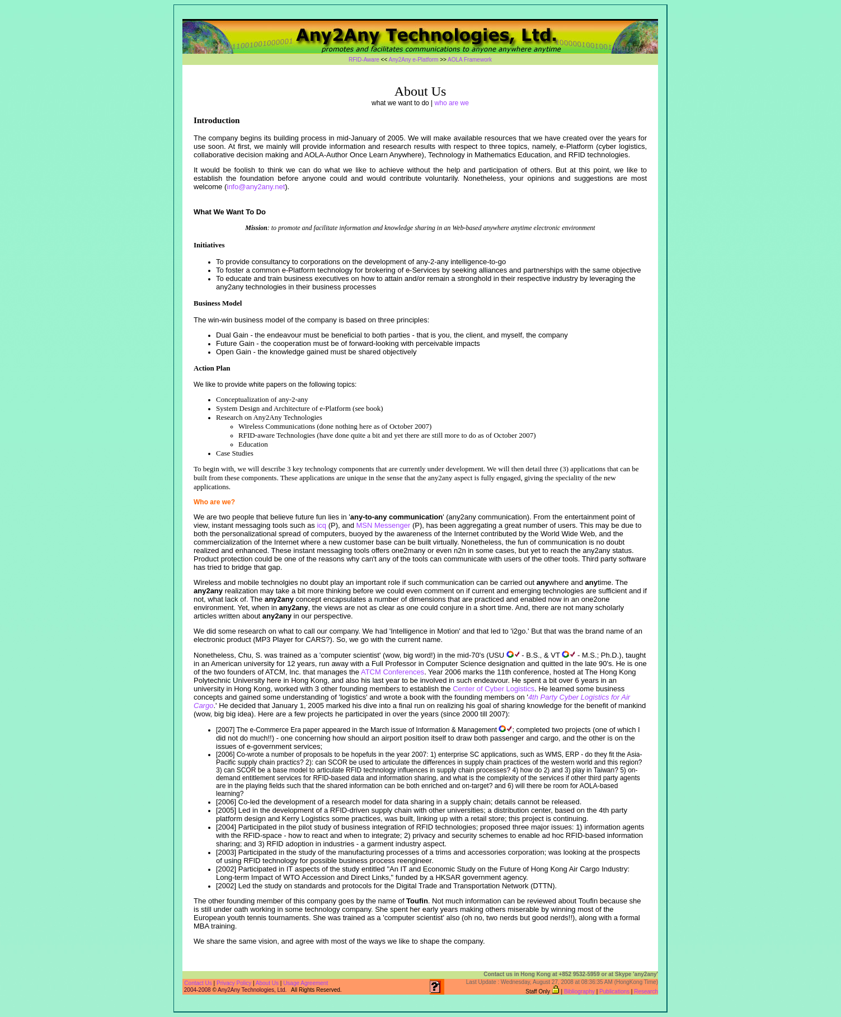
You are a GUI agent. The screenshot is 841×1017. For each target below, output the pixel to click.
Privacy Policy (234, 983)
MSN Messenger (383, 525)
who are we (452, 103)
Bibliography (579, 991)
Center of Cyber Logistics (493, 689)
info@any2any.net (256, 186)
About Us (268, 983)
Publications (614, 991)
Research (646, 991)
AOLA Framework (470, 60)
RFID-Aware (364, 60)
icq (321, 525)
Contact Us (198, 983)
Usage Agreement (305, 983)
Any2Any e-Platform (413, 60)
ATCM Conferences (392, 672)
